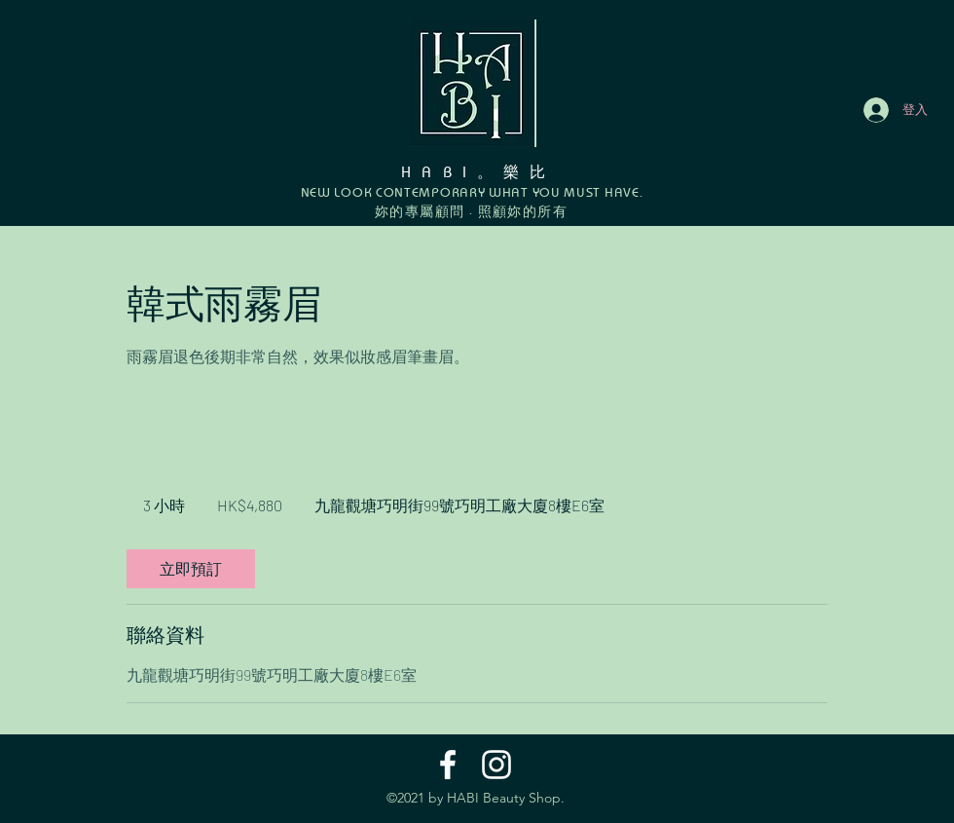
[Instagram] (496, 764)
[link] (191, 568)
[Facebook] (447, 764)
